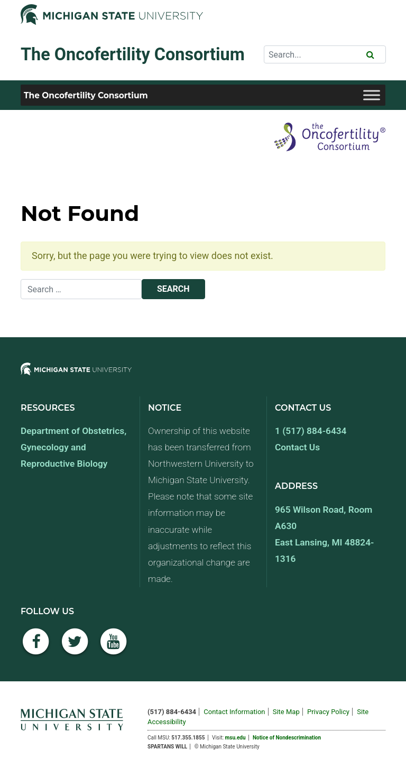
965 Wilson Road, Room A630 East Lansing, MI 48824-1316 (324, 534)
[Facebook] (36, 647)
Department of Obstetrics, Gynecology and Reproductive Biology (73, 447)
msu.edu (235, 738)
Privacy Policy (328, 712)
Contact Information (234, 712)
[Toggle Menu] (371, 95)
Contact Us (297, 447)
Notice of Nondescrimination (287, 738)
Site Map (286, 712)
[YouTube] (113, 647)
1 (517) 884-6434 (310, 431)
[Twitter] (75, 647)
